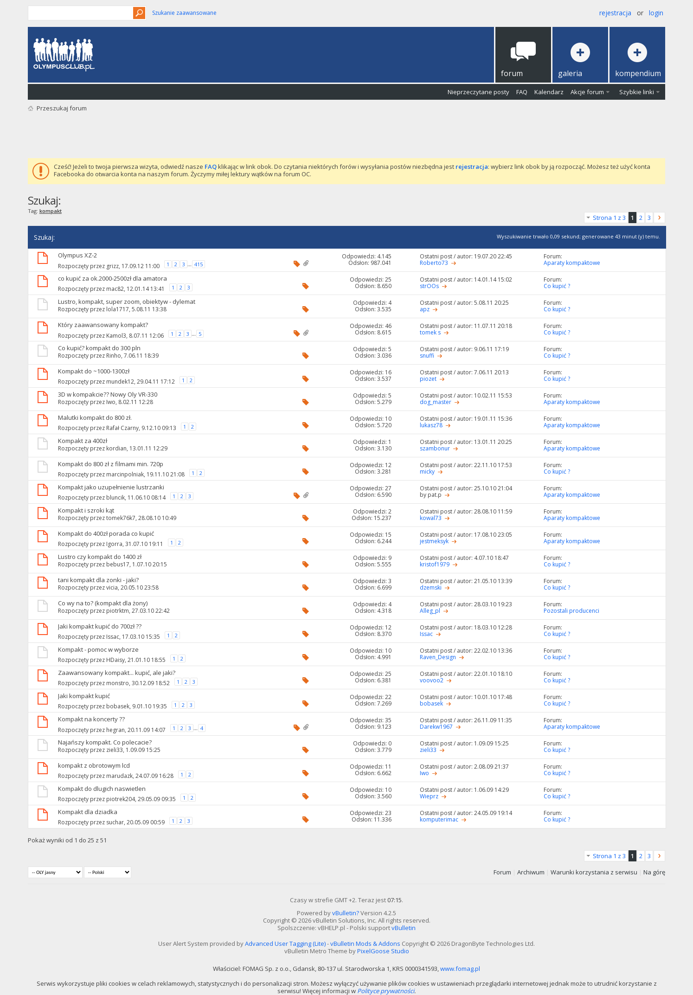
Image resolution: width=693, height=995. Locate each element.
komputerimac (439, 819)
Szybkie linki (636, 92)
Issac (112, 636)
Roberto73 (434, 263)
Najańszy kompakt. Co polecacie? (105, 742)
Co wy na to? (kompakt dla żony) (103, 603)
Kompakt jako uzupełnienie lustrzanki (111, 487)
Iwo (111, 402)
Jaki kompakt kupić (84, 696)
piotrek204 (120, 798)
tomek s (430, 332)
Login (656, 12)
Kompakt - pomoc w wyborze (98, 649)
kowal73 (431, 518)
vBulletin (403, 928)
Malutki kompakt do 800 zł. (95, 417)
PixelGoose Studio (383, 951)
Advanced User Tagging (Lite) (285, 943)
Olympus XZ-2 (77, 255)
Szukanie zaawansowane (184, 13)
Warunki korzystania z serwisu (594, 872)
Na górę (654, 872)
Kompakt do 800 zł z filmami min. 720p (110, 464)
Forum (502, 872)
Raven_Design (438, 657)
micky (427, 471)
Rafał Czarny (122, 427)
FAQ (521, 92)
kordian (116, 448)
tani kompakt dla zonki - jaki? (98, 580)
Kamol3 (116, 336)
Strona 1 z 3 (609, 217)
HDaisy (115, 659)
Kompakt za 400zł (82, 441)
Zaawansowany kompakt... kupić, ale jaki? (116, 672)
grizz (112, 266)
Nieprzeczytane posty (478, 92)
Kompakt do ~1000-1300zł (93, 371)
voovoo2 (431, 680)
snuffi (427, 355)
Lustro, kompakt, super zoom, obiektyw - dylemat (126, 301)
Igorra (114, 543)
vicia (112, 587)
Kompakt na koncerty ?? (91, 719)
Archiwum (531, 872)
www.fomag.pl (460, 968)
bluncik (115, 497)
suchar (115, 822)
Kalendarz (549, 92)
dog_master (435, 402)
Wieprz (429, 796)
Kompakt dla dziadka (87, 812)
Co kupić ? (557, 286)
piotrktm (117, 611)
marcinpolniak (125, 474)
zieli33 (114, 750)
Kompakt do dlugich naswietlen (102, 788)
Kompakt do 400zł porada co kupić (106, 533)
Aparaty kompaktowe (572, 263)
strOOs (429, 286)
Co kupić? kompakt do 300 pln (99, 348)
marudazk (119, 775)
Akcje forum (587, 92)
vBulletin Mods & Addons (365, 943)
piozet (428, 379)
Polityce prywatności (385, 991)
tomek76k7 (120, 518)
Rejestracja (615, 12)
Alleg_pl (430, 611)
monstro (117, 683)
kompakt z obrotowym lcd (94, 765)
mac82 (115, 288)
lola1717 (117, 309)
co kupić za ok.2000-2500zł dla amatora (112, 278)
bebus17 (117, 564)
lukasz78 (431, 425)
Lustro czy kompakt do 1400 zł (99, 556)
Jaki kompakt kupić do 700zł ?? (99, 626)
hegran (115, 730)
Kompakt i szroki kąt (86, 510)
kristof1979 (434, 564)
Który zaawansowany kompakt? (103, 325)
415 (198, 264)
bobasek (117, 706)
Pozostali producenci (571, 611)
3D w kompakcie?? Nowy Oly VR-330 (107, 394)
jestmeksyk (434, 541)
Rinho (113, 355)
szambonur (435, 448)
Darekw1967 (436, 727)
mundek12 (120, 381)
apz (425, 309)
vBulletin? (345, 913)
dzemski (431, 587)
